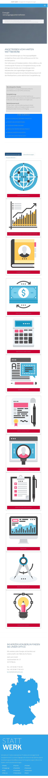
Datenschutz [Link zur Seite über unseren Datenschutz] (29, 770)
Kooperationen (10, 157)
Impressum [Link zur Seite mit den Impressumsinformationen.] (28, 768)
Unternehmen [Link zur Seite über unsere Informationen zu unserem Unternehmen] (17, 773)
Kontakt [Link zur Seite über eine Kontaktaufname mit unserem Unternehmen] (28, 765)
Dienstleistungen (28, 154)
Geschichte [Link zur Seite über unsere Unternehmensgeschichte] (17, 768)
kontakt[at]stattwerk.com (15, 672)
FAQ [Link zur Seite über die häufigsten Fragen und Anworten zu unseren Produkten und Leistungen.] (4, 770)
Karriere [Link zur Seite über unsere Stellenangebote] (16, 765)
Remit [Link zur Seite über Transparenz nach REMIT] (27, 773)
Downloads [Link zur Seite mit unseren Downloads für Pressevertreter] (17, 770)
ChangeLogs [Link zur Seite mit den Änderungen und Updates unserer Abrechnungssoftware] (6, 768)
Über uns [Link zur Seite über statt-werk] (5, 773)
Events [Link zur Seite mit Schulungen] (5, 765)
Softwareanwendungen (13, 154)
